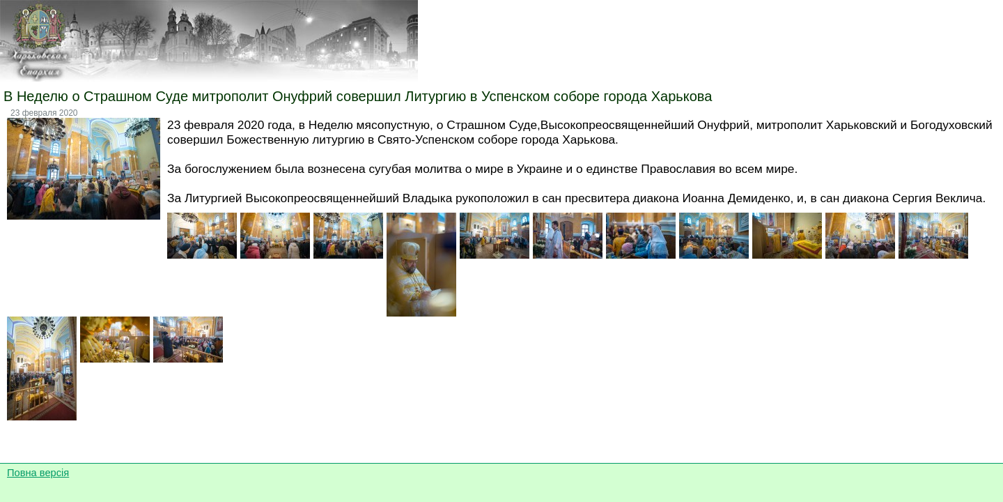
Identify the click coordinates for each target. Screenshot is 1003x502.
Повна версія (38, 472)
